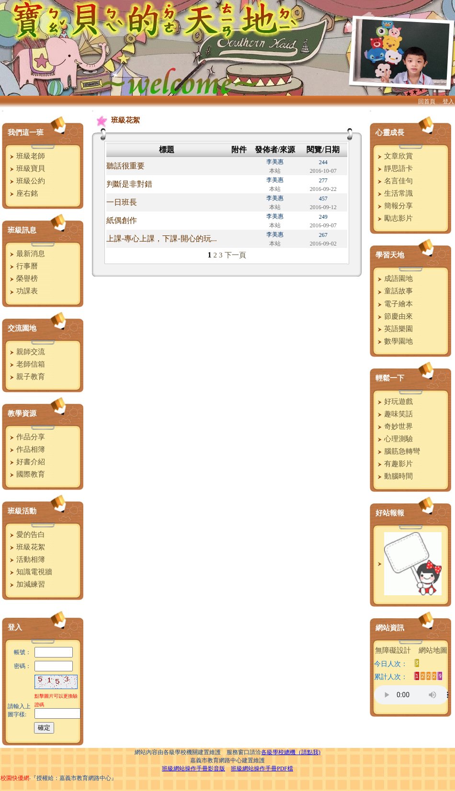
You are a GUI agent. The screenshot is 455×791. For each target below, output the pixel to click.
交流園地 (22, 328)
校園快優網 (14, 778)
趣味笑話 (394, 414)
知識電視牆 (29, 572)
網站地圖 (433, 650)
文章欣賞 (394, 156)
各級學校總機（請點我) (290, 752)
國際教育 (26, 474)
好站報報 (389, 513)
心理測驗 (394, 439)
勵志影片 (394, 218)
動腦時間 (394, 476)
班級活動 (22, 511)
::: (2, 111)
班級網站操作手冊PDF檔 (262, 768)
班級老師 (26, 156)
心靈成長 (389, 132)
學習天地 (389, 255)
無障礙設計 (393, 650)
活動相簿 (26, 559)
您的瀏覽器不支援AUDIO (411, 694)
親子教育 (26, 376)
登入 (448, 101)
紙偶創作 (121, 220)
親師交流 (26, 352)
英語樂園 (394, 329)
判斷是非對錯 (129, 184)
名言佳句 (394, 181)
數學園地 (394, 341)
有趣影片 (394, 464)
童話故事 (394, 291)
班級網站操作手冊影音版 (193, 768)
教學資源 (22, 413)
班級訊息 (22, 230)
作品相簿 (26, 449)
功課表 (22, 291)
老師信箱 (26, 364)
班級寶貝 (26, 168)
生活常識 (394, 193)
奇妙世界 (394, 426)
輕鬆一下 (389, 378)
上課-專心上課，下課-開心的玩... (161, 238)
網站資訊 (389, 628)
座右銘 (22, 193)
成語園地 (394, 278)
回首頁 (426, 101)
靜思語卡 (394, 168)
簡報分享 (394, 206)
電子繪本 (394, 304)
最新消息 (26, 253)
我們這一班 (26, 132)
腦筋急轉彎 (397, 451)
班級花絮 (26, 547)
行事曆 (22, 266)
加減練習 (26, 584)
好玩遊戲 (394, 401)
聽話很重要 (125, 166)
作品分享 (26, 437)
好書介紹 (26, 462)
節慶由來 (394, 316)
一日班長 (121, 202)
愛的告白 (26, 534)
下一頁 (235, 255)
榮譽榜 (22, 278)
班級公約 (26, 181)
